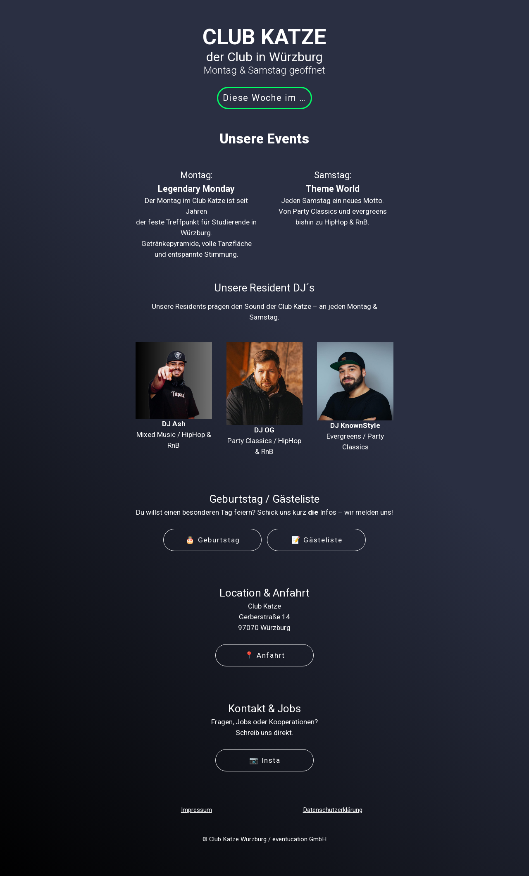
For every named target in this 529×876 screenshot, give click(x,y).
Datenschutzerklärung (332, 810)
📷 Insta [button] (265, 760)
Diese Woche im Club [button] (267, 98)
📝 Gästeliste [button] (317, 540)
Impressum (196, 810)
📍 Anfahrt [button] (265, 655)
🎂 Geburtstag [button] (213, 540)
